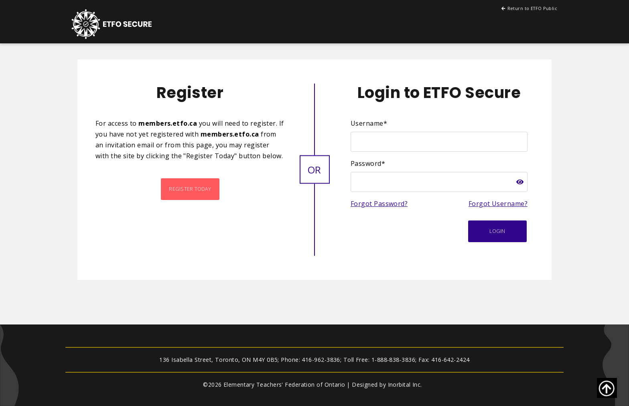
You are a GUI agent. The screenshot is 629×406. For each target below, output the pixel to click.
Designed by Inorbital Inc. (387, 384)
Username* (369, 123)
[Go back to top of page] (607, 388)
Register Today (190, 189)
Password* (368, 163)
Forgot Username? (498, 203)
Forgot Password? (379, 203)
